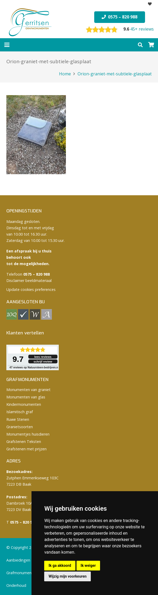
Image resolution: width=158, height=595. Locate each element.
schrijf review (43, 361)
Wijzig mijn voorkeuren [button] (67, 576)
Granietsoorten (19, 426)
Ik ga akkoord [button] (59, 565)
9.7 (18, 359)
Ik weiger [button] (88, 565)
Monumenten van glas (25, 396)
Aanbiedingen (18, 560)
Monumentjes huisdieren (27, 434)
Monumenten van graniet (28, 389)
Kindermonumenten (23, 404)
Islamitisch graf (19, 411)
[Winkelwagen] (151, 44)
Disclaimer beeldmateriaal (29, 280)
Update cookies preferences (31, 289)
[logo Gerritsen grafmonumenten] (30, 22)
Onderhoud (16, 585)
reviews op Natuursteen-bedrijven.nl (34, 367)
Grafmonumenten (21, 572)
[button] (7, 44)
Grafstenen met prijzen (26, 448)
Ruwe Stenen (17, 419)
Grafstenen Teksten (23, 441)
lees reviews (43, 356)
